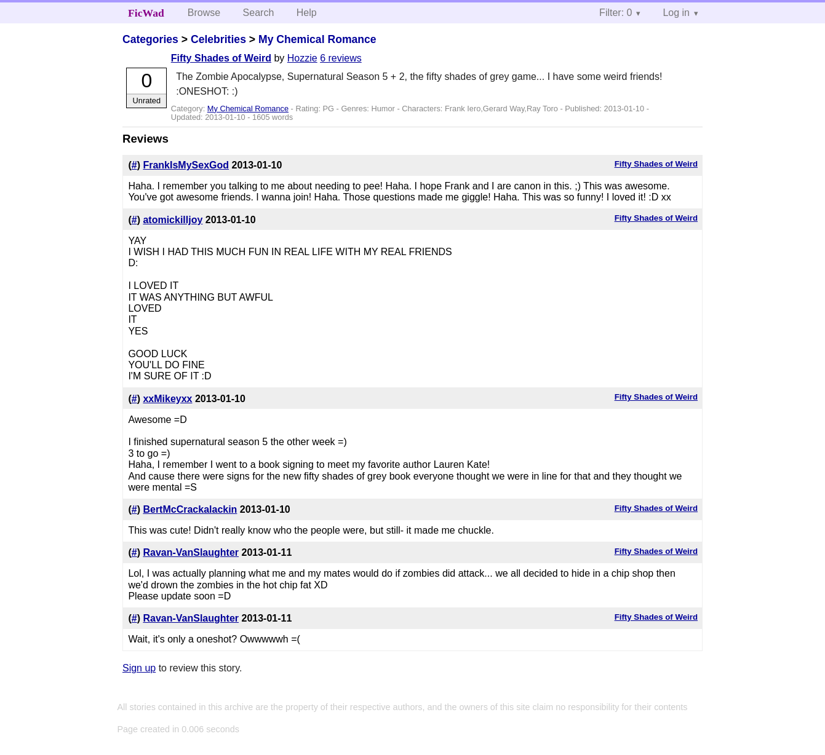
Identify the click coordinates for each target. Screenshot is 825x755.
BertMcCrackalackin (190, 509)
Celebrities (218, 39)
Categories (150, 39)
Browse (204, 12)
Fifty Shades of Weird (221, 58)
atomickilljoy (172, 220)
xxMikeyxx (167, 398)
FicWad (146, 13)
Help (307, 12)
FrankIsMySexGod (186, 165)
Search (258, 12)
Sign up (139, 668)
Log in (676, 12)
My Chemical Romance (317, 39)
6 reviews (341, 58)
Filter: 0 (615, 12)
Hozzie (302, 58)
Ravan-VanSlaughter (191, 552)
